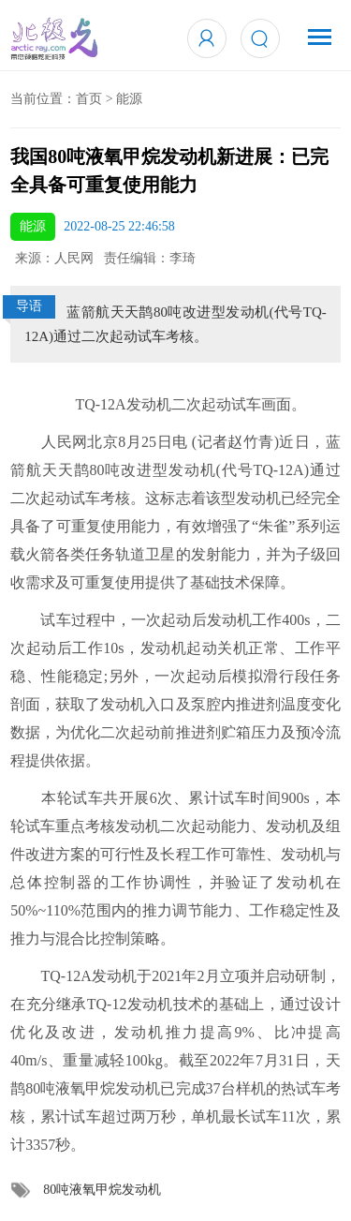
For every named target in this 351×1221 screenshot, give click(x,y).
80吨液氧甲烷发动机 (102, 1190)
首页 (89, 99)
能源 (129, 99)
